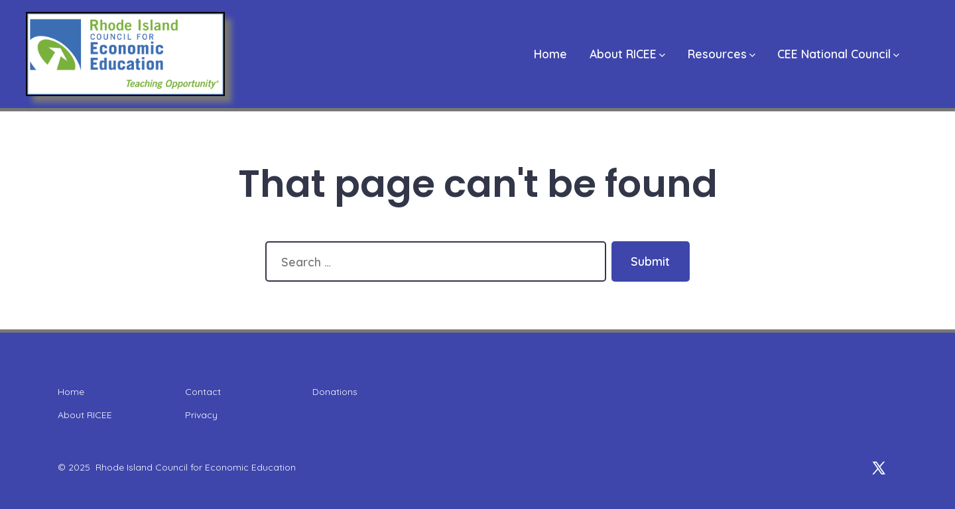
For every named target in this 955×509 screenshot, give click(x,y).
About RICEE (627, 53)
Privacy (201, 415)
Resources (721, 53)
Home (550, 53)
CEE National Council (838, 53)
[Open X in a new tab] (878, 468)
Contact (203, 392)
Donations (334, 392)
